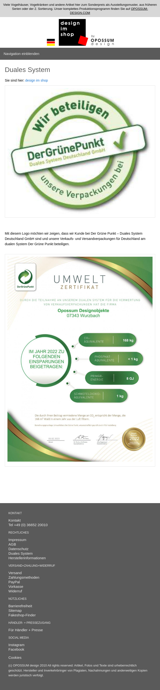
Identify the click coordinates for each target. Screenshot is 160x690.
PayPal (14, 582)
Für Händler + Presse (25, 630)
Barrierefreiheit (20, 606)
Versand (15, 573)
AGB (12, 544)
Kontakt (14, 520)
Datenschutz (18, 549)
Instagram (16, 645)
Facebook (16, 649)
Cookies (14, 657)
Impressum (17, 540)
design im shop (36, 80)
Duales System (20, 553)
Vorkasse (15, 586)
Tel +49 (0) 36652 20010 (28, 525)
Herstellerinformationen (27, 558)
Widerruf (15, 591)
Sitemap (15, 610)
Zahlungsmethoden (23, 577)
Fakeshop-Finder (22, 615)
